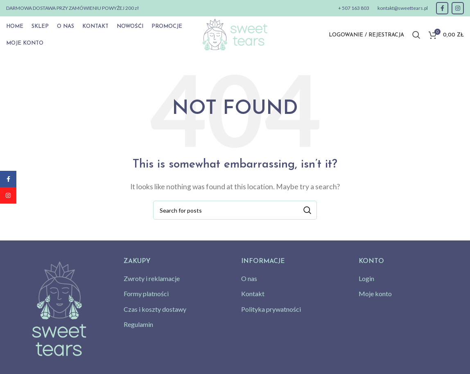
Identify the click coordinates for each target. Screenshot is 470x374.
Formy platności (146, 293)
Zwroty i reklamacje (152, 278)
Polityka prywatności (271, 309)
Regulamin (138, 324)
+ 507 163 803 (353, 8)
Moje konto (375, 293)
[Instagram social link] (458, 8)
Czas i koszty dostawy (155, 309)
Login (366, 278)
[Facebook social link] (442, 8)
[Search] (416, 35)
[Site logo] (234, 34)
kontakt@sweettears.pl (402, 8)
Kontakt (252, 293)
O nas (249, 278)
